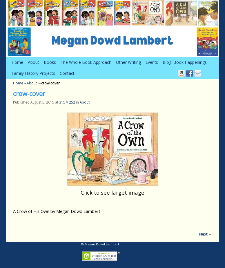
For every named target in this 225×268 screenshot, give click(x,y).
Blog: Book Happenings (185, 62)
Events (152, 62)
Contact (67, 73)
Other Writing (128, 62)
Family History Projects (33, 73)
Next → (205, 234)
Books (50, 62)
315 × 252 (67, 102)
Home (17, 62)
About (33, 62)
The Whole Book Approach (86, 62)
